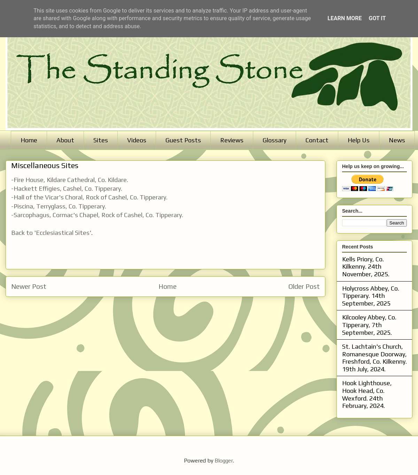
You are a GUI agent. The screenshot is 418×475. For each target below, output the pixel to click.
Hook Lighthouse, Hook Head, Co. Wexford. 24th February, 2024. (367, 394)
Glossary (274, 140)
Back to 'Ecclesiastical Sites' (51, 232)
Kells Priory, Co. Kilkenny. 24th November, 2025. (365, 266)
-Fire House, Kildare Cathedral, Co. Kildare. (70, 179)
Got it (377, 18)
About (65, 140)
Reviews (231, 140)
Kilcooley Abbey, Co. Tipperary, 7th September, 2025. (369, 325)
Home (29, 140)
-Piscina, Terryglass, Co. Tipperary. (58, 206)
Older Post (304, 286)
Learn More (344, 18)
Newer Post (28, 286)
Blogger (224, 460)
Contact (316, 140)
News (397, 140)
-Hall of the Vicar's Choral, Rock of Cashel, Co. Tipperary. (89, 197)
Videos (136, 140)
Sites (100, 140)
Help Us (359, 140)
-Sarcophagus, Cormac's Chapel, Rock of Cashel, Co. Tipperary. (97, 215)
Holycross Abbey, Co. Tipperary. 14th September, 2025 (370, 296)
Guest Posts (183, 140)
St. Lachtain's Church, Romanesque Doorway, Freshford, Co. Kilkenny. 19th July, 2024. (374, 358)
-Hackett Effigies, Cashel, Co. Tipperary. (66, 188)
